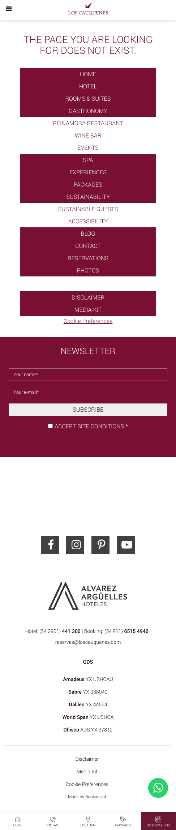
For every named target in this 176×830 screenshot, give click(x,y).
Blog (88, 233)
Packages (88, 184)
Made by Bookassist (87, 797)
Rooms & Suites (88, 98)
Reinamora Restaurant (88, 123)
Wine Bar (88, 135)
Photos (88, 270)
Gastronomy (88, 111)
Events (87, 148)
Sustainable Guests (88, 209)
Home (88, 74)
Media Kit (88, 310)
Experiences (88, 172)
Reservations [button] (158, 821)
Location (88, 821)
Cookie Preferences (88, 321)
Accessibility (88, 221)
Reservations (88, 258)
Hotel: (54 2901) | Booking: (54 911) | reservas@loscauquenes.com (88, 637)
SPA (88, 160)
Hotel (88, 86)
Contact (87, 246)
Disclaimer (88, 297)
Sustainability (88, 197)
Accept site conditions (89, 426)
